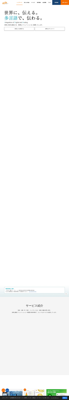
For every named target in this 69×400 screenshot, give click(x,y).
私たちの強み (26, 2)
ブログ (49, 2)
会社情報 (44, 2)
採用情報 (56, 2)
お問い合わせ (65, 2)
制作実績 (39, 2)
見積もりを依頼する (19, 28)
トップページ (19, 2)
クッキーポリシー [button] (55, 397)
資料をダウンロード (49, 28)
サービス (33, 2)
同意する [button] (64, 397)
